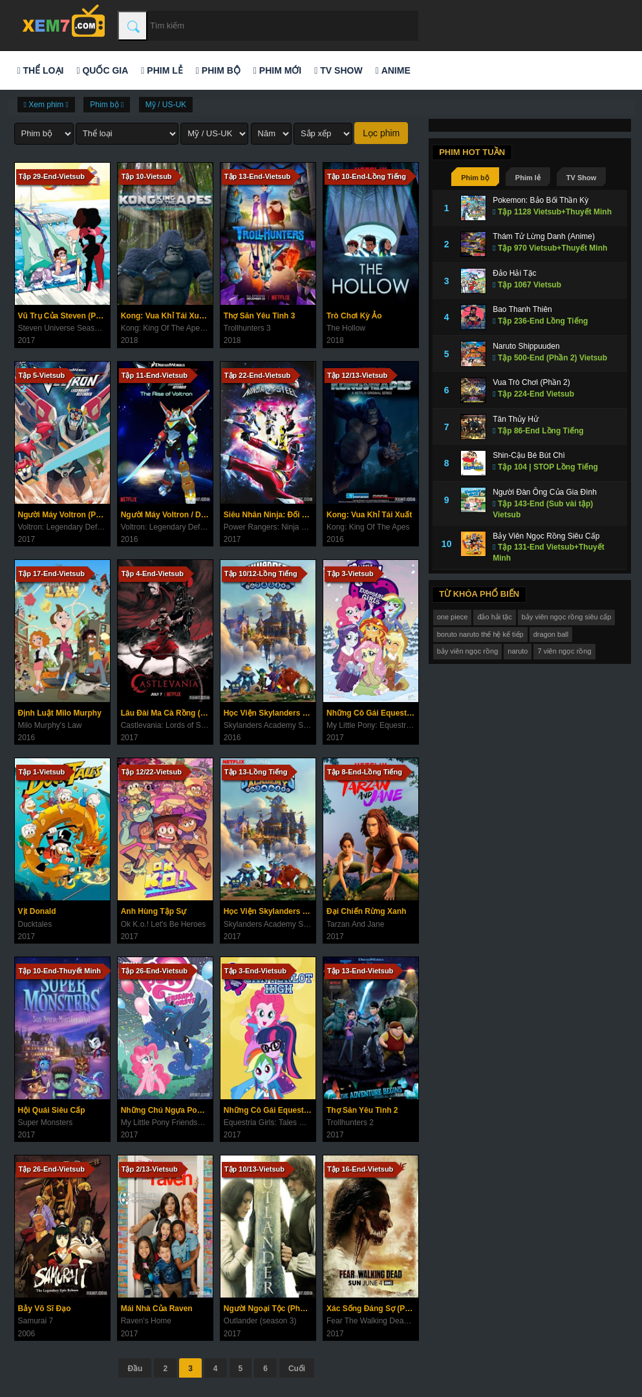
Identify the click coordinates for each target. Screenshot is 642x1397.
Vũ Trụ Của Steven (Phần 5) (64, 315)
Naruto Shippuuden (526, 346)
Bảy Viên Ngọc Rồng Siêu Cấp (546, 536)
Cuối (296, 1368)
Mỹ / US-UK (165, 104)
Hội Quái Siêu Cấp (51, 1110)
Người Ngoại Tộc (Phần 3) (270, 1308)
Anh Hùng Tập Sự (154, 911)
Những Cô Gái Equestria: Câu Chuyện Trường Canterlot (270, 1110)
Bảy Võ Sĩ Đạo (44, 1308)
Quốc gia (102, 70)
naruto (518, 651)
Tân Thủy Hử (516, 419)
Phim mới (277, 70)
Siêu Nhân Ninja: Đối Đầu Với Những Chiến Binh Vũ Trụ (270, 514)
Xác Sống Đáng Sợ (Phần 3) (372, 1308)
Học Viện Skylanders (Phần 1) (270, 713)
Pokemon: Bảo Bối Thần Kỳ (540, 200)
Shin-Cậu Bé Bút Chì (529, 455)
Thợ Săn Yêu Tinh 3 (259, 315)
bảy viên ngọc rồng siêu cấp (567, 617)
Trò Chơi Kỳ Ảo (354, 315)
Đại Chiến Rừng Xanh (366, 911)
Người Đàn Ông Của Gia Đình (545, 492)
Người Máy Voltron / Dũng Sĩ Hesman (167, 514)
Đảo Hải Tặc (514, 273)
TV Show (338, 70)
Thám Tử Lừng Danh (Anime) (544, 236)
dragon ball (550, 634)
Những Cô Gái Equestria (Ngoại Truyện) (372, 713)
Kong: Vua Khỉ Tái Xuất (369, 514)
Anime (393, 70)
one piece (452, 617)
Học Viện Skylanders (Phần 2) (270, 911)
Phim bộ (218, 70)
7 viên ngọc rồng (564, 651)
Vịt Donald (37, 911)
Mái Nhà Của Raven (157, 1308)
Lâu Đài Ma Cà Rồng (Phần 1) (167, 713)
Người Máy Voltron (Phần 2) (64, 514)
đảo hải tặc (494, 617)
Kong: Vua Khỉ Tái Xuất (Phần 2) (167, 315)
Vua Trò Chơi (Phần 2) (531, 382)
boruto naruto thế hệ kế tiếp (480, 634)
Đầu (134, 1368)
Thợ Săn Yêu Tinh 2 (362, 1110)
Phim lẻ (161, 70)
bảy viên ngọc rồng (467, 651)
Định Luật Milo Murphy (60, 713)
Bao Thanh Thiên (522, 309)
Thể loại (40, 70)
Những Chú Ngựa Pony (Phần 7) (167, 1110)
